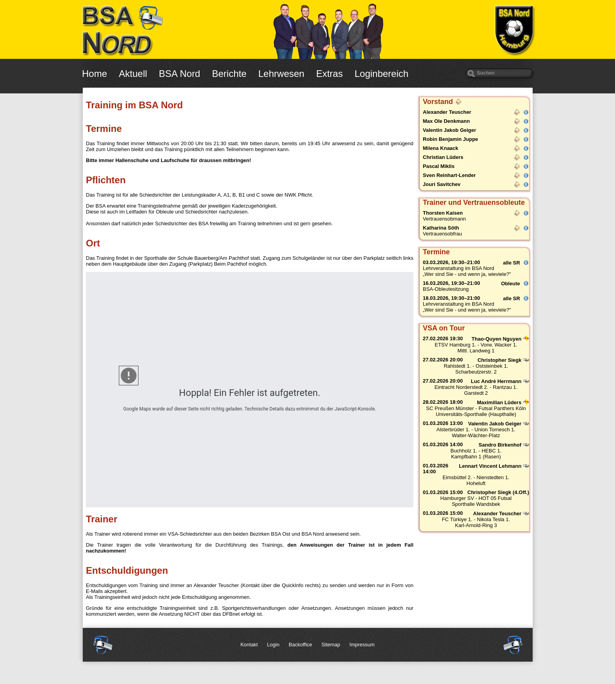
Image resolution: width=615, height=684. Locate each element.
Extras (329, 73)
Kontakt (249, 645)
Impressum (362, 645)
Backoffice (300, 645)
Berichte (229, 73)
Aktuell (133, 73)
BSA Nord (179, 73)
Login (273, 645)
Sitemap (330, 645)
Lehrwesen (281, 73)
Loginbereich (381, 73)
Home (94, 73)
